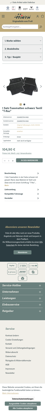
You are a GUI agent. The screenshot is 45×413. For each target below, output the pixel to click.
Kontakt (8, 343)
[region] (22, 86)
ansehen (20, 131)
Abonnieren (22, 252)
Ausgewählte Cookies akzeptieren (23, 403)
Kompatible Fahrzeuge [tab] (22, 193)
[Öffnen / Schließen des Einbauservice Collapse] (40, 304)
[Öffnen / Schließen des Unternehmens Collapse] (40, 292)
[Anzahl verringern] (4, 160)
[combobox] (20, 26)
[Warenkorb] (42, 16)
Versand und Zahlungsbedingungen (20, 348)
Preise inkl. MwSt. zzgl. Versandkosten (17, 153)
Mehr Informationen (10, 393)
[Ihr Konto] (37, 16)
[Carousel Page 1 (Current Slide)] (21, 104)
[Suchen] (40, 26)
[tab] (22, 179)
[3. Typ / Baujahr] (22, 57)
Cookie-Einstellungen (14, 339)
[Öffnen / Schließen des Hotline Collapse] (40, 285)
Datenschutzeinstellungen (22, 399)
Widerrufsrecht (11, 352)
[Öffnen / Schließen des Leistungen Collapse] (40, 298)
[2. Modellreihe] (22, 49)
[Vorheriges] (4, 86)
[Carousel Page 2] (24, 104)
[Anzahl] (9, 160)
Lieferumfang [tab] (22, 189)
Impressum (10, 368)
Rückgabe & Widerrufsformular (18, 360)
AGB (7, 364)
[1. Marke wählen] (22, 41)
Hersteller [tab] (22, 198)
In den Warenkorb (29, 160)
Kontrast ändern (12, 335)
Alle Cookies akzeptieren (23, 408)
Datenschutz (10, 356)
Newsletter (10, 373)
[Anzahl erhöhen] (12, 160)
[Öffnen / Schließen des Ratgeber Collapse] (40, 311)
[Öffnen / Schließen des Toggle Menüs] (3, 16)
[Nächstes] (41, 86)
